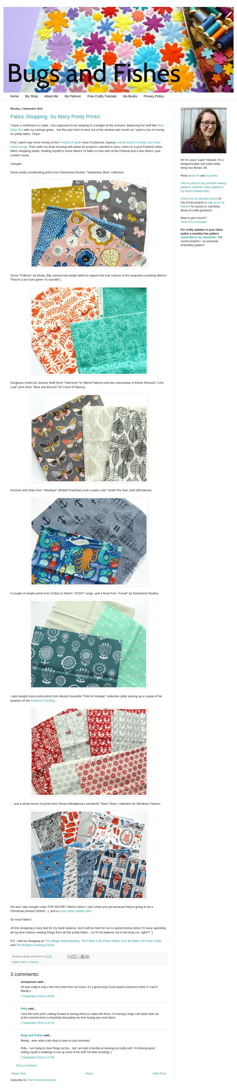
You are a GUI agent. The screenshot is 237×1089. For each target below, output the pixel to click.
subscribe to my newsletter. (199, 237)
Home (14, 96)
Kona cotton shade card (75, 911)
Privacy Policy (154, 96)
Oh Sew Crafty (151, 941)
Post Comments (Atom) (41, 1080)
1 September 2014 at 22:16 (37, 1023)
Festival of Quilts (70, 142)
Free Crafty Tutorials (102, 96)
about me (193, 175)
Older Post (159, 1073)
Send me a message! (194, 222)
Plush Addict (111, 941)
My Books (130, 96)
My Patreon (73, 96)
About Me (51, 96)
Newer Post (19, 1073)
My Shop (31, 96)
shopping (33, 962)
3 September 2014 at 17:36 (37, 1057)
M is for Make (130, 941)
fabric (24, 962)
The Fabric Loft (91, 941)
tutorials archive (208, 198)
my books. (212, 175)
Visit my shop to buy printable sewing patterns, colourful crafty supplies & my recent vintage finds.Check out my (204, 191)
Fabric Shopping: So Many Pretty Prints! (55, 116)
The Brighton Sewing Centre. (35, 945)
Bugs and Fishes (32, 1035)
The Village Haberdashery (61, 941)
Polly (24, 1008)
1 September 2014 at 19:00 (37, 996)
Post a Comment (26, 1065)
